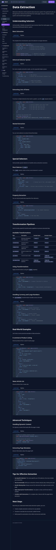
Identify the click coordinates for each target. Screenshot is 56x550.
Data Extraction (5, 24)
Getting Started (5, 11)
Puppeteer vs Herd (4, 49)
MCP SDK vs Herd (4, 64)
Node (3, 41)
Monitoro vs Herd (4, 67)
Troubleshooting (5, 76)
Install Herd (4, 13)
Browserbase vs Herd (5, 57)
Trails (3, 26)
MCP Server (4, 43)
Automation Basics (4, 22)
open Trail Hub (21, 1)
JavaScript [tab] (16, 35)
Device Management (5, 29)
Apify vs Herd (4, 54)
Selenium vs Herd (4, 52)
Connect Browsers (4, 16)
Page (3, 39)
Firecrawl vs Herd (4, 61)
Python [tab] (22, 35)
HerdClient (4, 34)
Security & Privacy (4, 73)
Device (3, 36)
